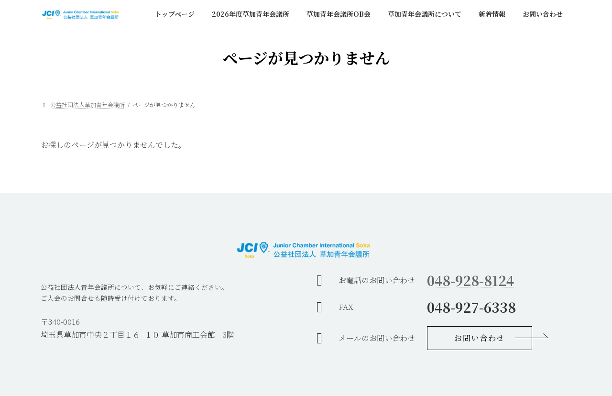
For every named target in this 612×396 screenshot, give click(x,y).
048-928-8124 (470, 280)
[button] (479, 338)
